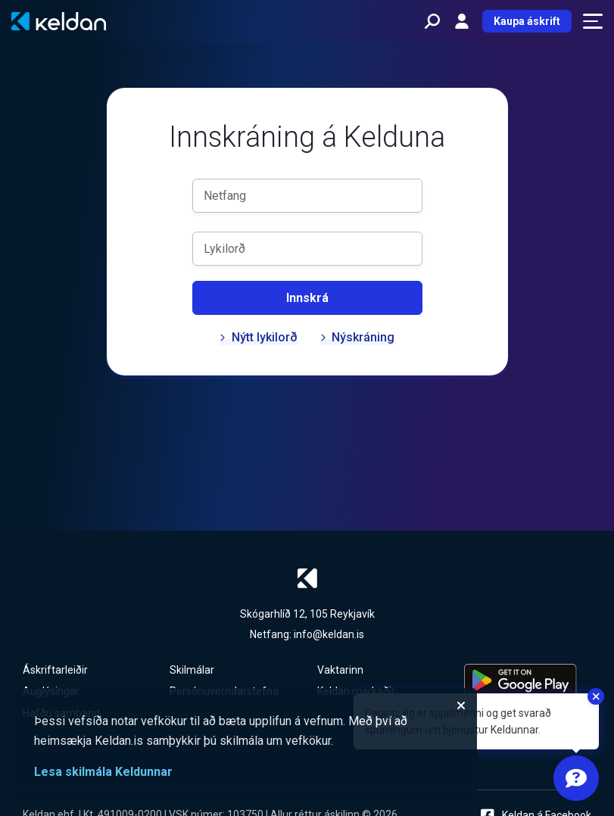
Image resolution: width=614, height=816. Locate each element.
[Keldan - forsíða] (58, 21)
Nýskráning (357, 337)
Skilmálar (192, 670)
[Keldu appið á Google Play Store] (527, 680)
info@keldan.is (329, 634)
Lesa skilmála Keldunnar (103, 772)
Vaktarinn (340, 670)
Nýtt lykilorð (259, 337)
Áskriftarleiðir (55, 670)
